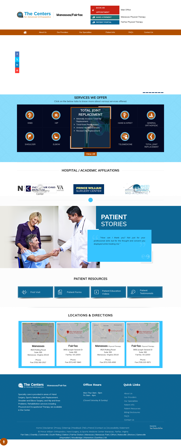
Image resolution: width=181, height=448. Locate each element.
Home (39, 428)
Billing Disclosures (132, 412)
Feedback (76, 428)
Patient (114, 220)
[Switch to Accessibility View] (4, 441)
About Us (43, 32)
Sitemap (67, 428)
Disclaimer (48, 428)
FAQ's (131, 32)
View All (90, 153)
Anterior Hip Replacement (88, 127)
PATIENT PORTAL (103, 22)
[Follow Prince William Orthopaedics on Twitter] (17, 59)
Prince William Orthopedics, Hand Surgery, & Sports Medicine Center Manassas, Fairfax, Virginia (84, 431)
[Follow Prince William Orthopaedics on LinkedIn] (17, 65)
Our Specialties (85, 32)
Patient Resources (132, 408)
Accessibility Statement (118, 428)
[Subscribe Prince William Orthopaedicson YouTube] (17, 70)
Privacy (58, 428)
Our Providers (62, 32)
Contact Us (148, 32)
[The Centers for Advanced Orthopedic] (34, 15)
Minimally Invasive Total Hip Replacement (88, 120)
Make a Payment (104, 17)
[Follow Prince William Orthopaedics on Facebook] (17, 54)
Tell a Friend (88, 428)
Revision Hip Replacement (88, 130)
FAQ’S (126, 416)
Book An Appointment (102, 10)
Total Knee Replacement (87, 124)
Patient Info (110, 32)
